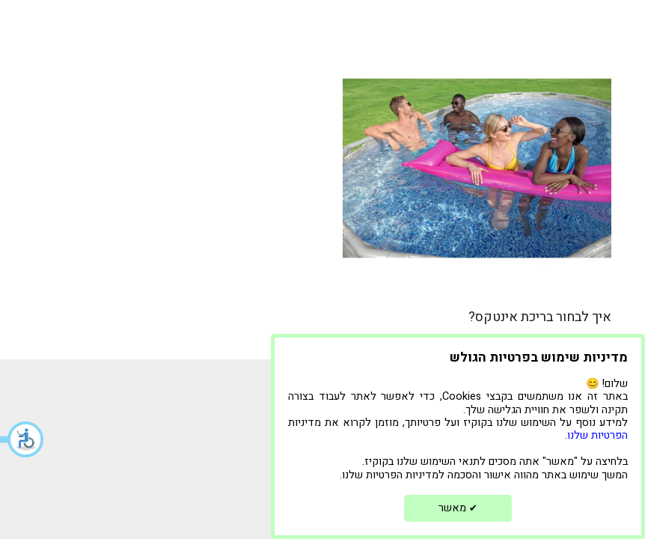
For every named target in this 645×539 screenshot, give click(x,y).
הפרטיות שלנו (597, 435)
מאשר (457, 508)
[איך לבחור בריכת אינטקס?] (477, 168)
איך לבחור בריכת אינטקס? (539, 317)
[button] (22, 439)
